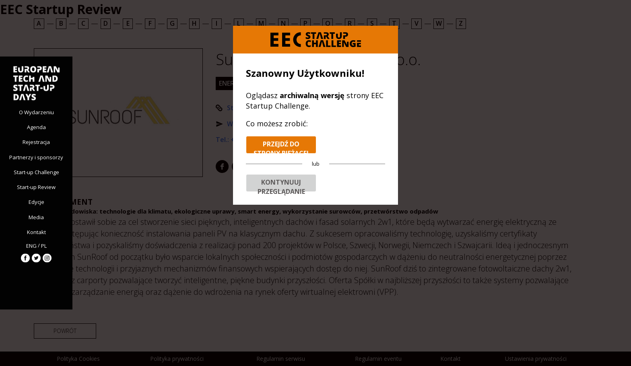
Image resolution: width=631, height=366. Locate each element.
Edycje (36, 202)
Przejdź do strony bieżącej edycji (281, 147)
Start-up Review (36, 187)
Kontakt (36, 231)
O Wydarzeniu (36, 112)
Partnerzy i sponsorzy (36, 156)
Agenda (36, 127)
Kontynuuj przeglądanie (281, 185)
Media (36, 216)
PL (44, 245)
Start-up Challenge (36, 171)
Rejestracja (36, 142)
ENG (31, 245)
